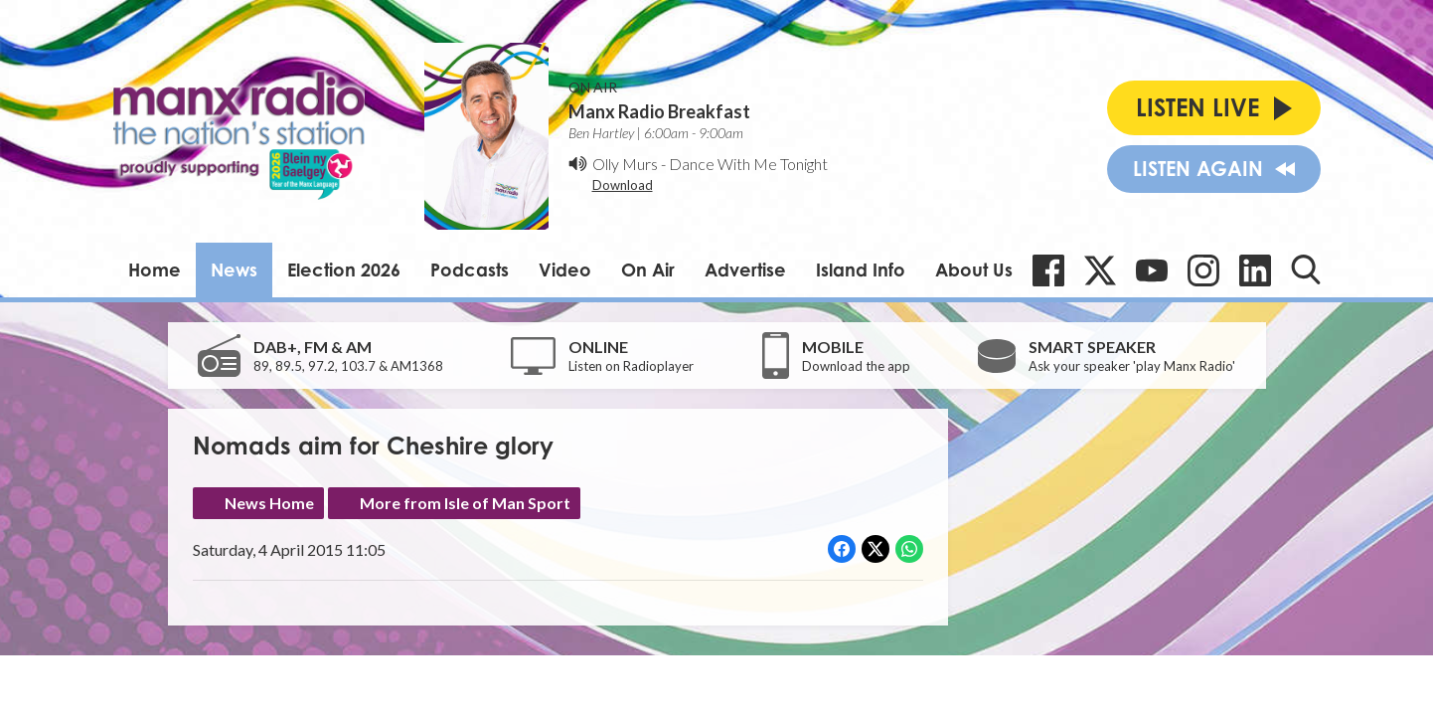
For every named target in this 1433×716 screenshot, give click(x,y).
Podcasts (469, 269)
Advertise (745, 269)
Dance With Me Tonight (748, 163)
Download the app (856, 366)
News (234, 269)
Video (565, 269)
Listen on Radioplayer (631, 366)
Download (622, 185)
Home (154, 269)
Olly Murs (625, 163)
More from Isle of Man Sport (465, 502)
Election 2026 (343, 269)
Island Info (860, 269)
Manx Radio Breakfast (659, 111)
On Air (648, 269)
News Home (269, 502)
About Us (974, 269)
